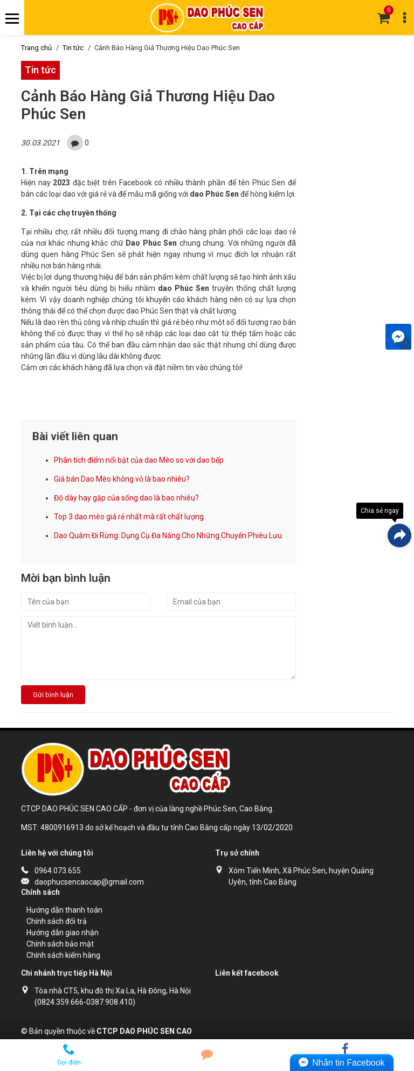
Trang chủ (36, 48)
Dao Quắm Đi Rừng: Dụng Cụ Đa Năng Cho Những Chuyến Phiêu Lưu (168, 535)
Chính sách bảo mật (60, 944)
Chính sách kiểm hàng (63, 955)
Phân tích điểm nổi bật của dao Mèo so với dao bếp (139, 460)
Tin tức (73, 48)
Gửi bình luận (53, 695)
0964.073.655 (57, 870)
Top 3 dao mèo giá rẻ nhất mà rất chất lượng (129, 516)
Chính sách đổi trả (56, 921)
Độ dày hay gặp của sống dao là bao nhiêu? (126, 497)
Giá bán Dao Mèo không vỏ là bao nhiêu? (122, 479)
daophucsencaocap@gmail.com (89, 882)
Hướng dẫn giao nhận (62, 932)
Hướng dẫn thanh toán (64, 910)
